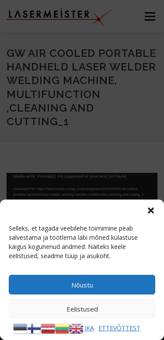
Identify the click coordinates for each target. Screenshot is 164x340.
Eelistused (82, 309)
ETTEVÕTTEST (119, 328)
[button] (151, 210)
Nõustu (82, 284)
